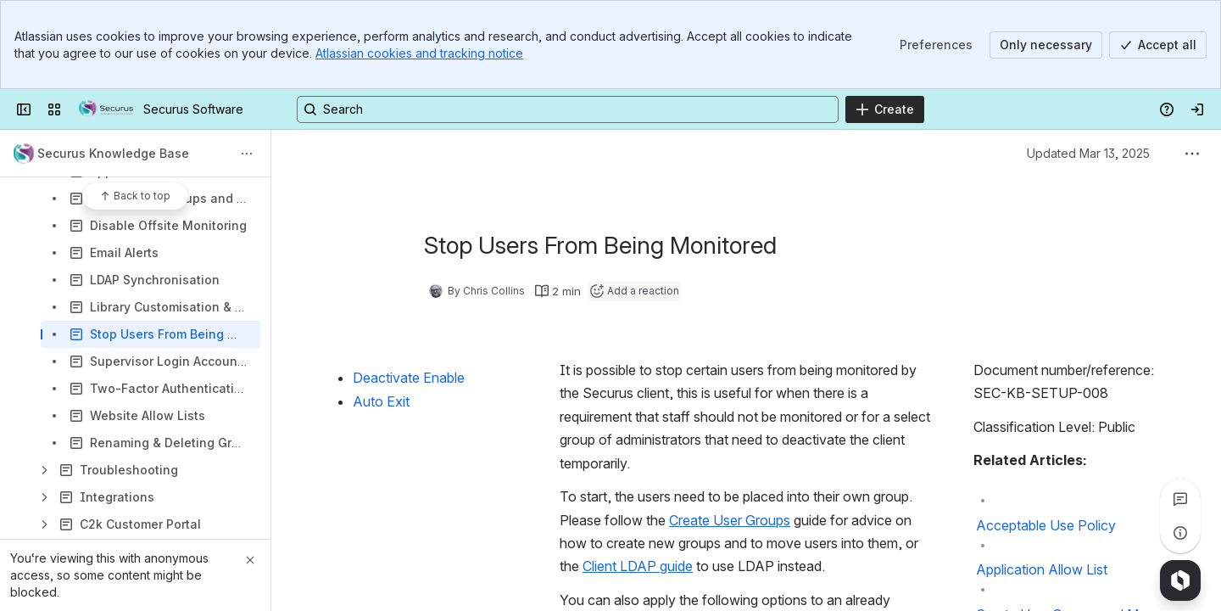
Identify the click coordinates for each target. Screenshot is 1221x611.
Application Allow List (1041, 569)
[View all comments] (1180, 499)
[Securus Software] (106, 109)
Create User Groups (729, 520)
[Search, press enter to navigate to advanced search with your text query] (568, 109)
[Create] (884, 109)
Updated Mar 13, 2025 (1088, 153)
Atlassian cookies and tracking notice (419, 53)
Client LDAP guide (638, 566)
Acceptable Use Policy (1046, 525)
